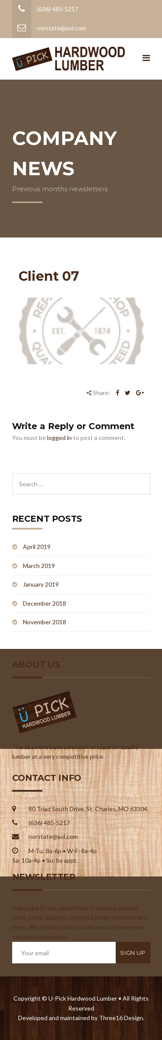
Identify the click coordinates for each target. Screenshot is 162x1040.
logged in (59, 437)
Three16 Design (121, 1017)
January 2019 (41, 584)
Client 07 (49, 276)
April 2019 (37, 546)
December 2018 (44, 603)
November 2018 (44, 622)
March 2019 (39, 565)
